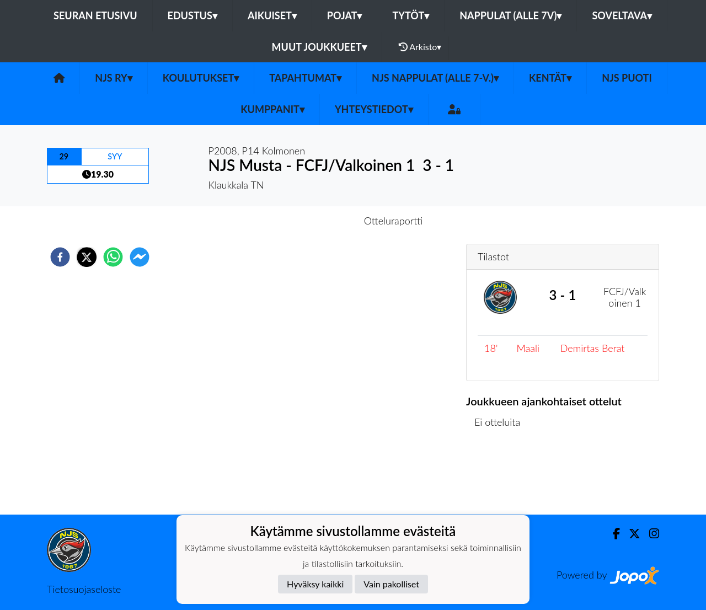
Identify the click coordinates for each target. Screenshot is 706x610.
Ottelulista (502, 477)
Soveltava (622, 15)
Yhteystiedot (374, 109)
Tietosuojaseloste (84, 589)
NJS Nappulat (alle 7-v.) (435, 78)
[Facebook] (612, 533)
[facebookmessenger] (139, 257)
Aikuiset (272, 15)
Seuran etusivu (95, 15)
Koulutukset (201, 78)
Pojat (344, 15)
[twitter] (87, 257)
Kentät (550, 78)
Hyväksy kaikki (315, 584)
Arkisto (420, 46)
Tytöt (410, 15)
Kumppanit (272, 109)
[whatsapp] (113, 257)
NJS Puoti (627, 78)
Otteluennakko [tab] (315, 221)
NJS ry (113, 78)
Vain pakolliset (391, 584)
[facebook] (60, 257)
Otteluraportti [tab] (393, 221)
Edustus (192, 15)
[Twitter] (630, 533)
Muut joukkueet (319, 47)
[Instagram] (649, 533)
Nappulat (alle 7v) (510, 15)
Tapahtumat (305, 78)
